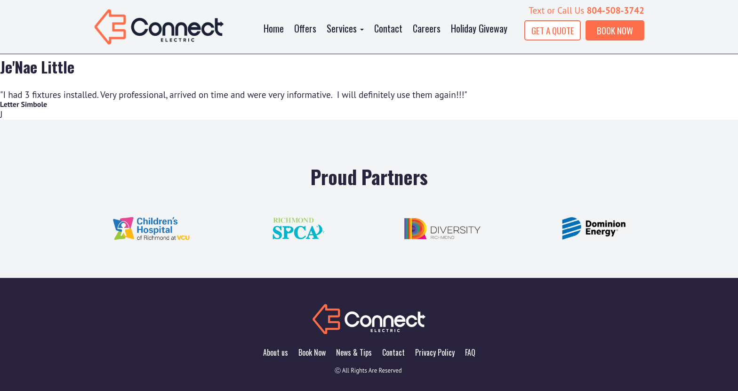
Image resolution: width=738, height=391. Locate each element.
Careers (427, 28)
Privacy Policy (435, 352)
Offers (305, 28)
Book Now (312, 352)
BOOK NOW (615, 30)
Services (345, 28)
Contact (388, 28)
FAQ (470, 352)
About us (275, 352)
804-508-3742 (615, 10)
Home (274, 28)
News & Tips (354, 352)
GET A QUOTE (552, 30)
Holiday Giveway (479, 28)
